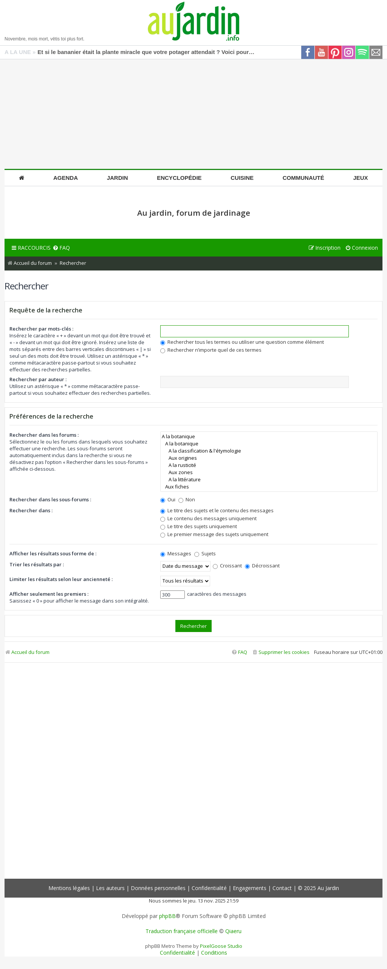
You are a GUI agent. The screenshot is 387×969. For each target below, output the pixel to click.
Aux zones (269, 472)
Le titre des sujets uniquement (198, 526)
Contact (282, 888)
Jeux (360, 178)
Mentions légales (69, 888)
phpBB (167, 916)
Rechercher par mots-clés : (41, 328)
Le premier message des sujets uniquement (214, 534)
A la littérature (269, 479)
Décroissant (262, 565)
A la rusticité (269, 465)
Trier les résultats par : (36, 564)
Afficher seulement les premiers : (48, 593)
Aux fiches (269, 486)
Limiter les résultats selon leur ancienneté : (61, 579)
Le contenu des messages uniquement (208, 518)
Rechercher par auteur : (38, 379)
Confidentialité (209, 888)
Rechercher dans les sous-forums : (50, 499)
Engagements (249, 888)
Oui (167, 499)
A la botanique (269, 436)
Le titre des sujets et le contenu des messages (217, 510)
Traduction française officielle (182, 931)
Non (186, 499)
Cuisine (242, 178)
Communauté (303, 178)
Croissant (227, 565)
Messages (175, 553)
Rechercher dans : (31, 510)
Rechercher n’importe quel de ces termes (211, 349)
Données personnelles (158, 888)
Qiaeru (233, 931)
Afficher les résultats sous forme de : (52, 553)
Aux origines (269, 458)
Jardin (117, 178)
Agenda (65, 178)
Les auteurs (110, 888)
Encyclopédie (179, 178)
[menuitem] (61, 248)
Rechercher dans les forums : (44, 434)
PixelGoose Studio (221, 946)
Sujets (205, 553)
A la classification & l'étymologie (269, 450)
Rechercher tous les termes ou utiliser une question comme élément (242, 341)
